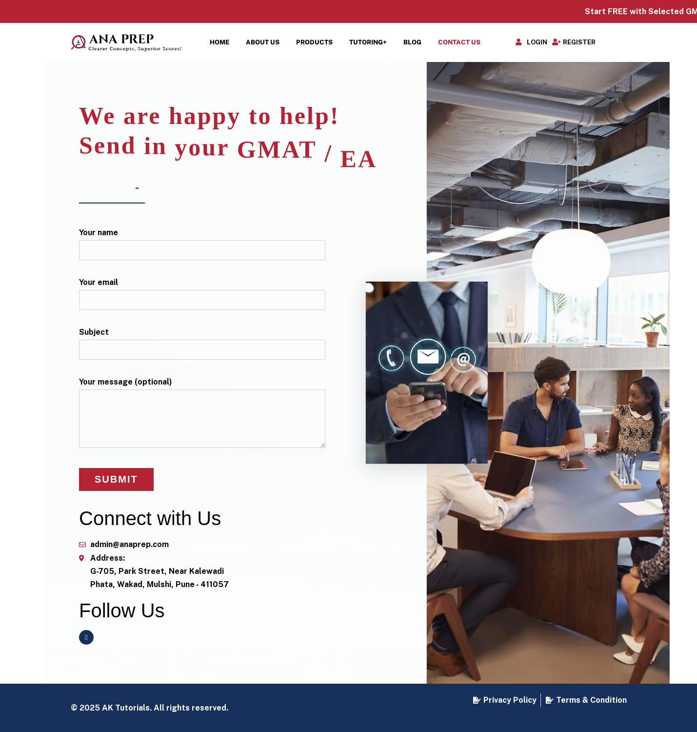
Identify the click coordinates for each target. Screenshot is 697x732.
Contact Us (459, 42)
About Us (262, 42)
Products (314, 42)
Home (219, 42)
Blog (412, 42)
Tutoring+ (368, 42)
